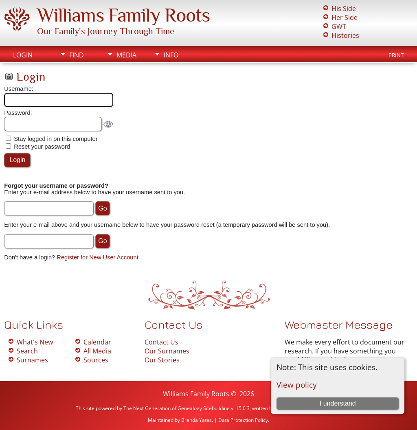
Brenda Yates (196, 420)
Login (23, 54)
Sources (95, 359)
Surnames (32, 359)
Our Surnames (167, 351)
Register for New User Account (97, 257)
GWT (338, 26)
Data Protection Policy (243, 420)
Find (76, 54)
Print (396, 55)
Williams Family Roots (123, 15)
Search (27, 351)
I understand (338, 403)
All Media (97, 351)
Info (171, 54)
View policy (297, 385)
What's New (35, 342)
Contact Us (161, 342)
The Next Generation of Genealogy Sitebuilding (176, 408)
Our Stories (162, 359)
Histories (345, 35)
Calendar (97, 342)
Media (126, 54)
